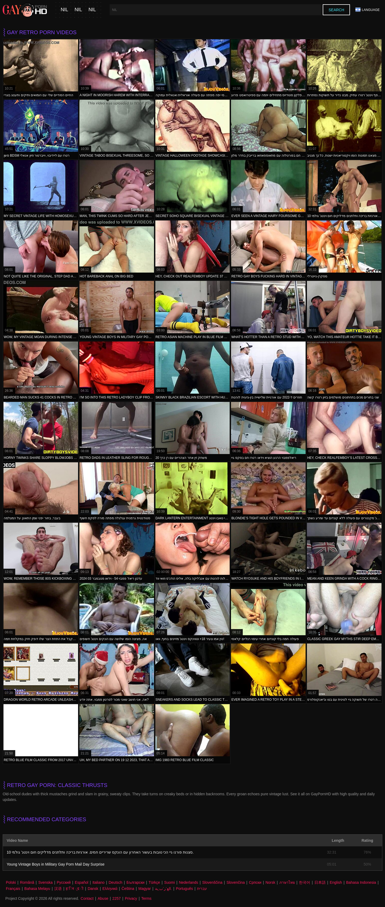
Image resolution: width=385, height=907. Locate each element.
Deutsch (115, 882)
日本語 (320, 882)
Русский (64, 882)
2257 (116, 898)
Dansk (93, 888)
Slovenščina (212, 882)
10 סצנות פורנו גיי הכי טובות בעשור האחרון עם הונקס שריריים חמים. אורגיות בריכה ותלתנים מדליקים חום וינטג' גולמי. (100, 852)
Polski (11, 882)
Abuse (103, 898)
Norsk (270, 882)
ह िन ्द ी (74, 888)
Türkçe (154, 882)
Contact (87, 898)
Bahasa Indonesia (361, 882)
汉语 (58, 888)
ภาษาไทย (287, 882)
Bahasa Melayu (37, 888)
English (336, 882)
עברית (202, 888)
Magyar (144, 888)
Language (367, 9)
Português (184, 888)
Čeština (128, 888)
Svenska (45, 882)
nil (64, 9)
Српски (255, 882)
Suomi (169, 882)
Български (135, 882)
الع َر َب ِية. (163, 888)
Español (81, 882)
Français (13, 888)
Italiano (99, 882)
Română (27, 882)
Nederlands (188, 882)
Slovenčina (235, 882)
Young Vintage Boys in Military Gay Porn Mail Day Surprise (56, 864)
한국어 (304, 882)
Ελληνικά (109, 888)
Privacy (131, 898)
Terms (146, 898)
